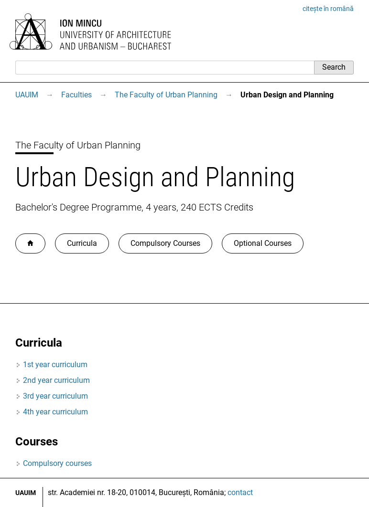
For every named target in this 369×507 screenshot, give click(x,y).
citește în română (328, 8)
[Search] (164, 67)
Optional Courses (263, 243)
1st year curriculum (55, 364)
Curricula (82, 243)
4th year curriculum (55, 411)
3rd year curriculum (55, 396)
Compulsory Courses (165, 243)
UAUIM (26, 94)
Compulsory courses (57, 463)
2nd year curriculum (56, 380)
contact (240, 492)
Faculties (76, 94)
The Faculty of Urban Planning (166, 94)
